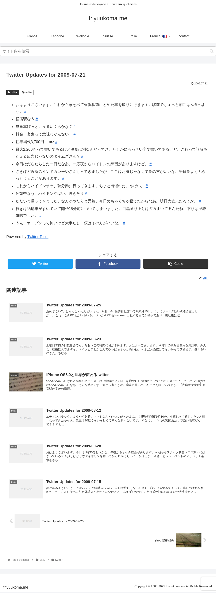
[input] (108, 51)
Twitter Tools (38, 237)
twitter (13, 92)
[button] (211, 51)
